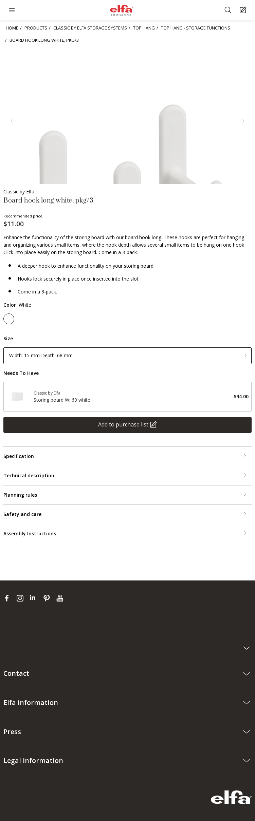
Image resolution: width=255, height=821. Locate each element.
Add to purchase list (123, 424)
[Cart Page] (244, 10)
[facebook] (8, 598)
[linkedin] (35, 598)
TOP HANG (144, 28)
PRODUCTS (35, 28)
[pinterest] (48, 598)
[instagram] (21, 598)
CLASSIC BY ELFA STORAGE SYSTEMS (90, 28)
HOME (12, 28)
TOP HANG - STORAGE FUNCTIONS (195, 28)
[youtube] (60, 598)
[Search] (228, 10)
